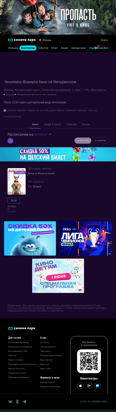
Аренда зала (78, 48)
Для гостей (14, 337)
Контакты (44, 342)
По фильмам (83, 140)
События (43, 48)
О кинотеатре (12, 116)
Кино (35, 124)
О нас (43, 337)
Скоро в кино (52, 124)
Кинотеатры (28, 48)
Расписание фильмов (18, 342)
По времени (100, 140)
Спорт (54, 48)
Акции (64, 48)
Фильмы (13, 48)
